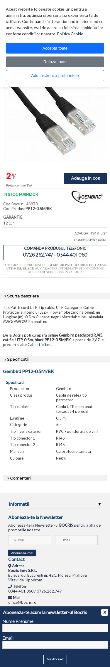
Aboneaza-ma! (22, 553)
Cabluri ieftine (39, 344)
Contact (16, 559)
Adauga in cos (85, 178)
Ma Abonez (55, 659)
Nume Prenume (17, 621)
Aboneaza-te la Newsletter (35, 517)
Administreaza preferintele (55, 75)
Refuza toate (55, 61)
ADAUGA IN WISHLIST (91, 233)
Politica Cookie (70, 33)
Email (7, 638)
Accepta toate (55, 48)
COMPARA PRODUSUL (90, 240)
